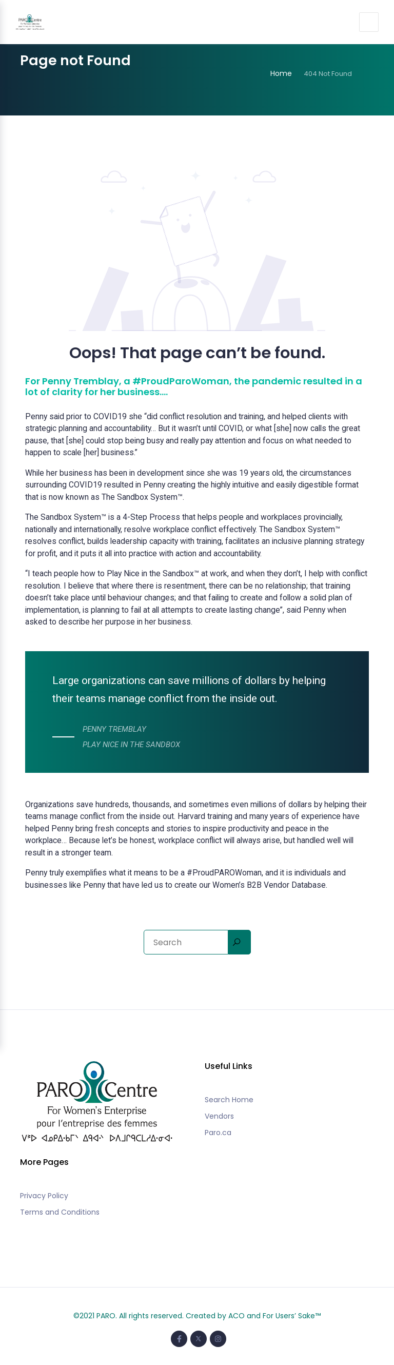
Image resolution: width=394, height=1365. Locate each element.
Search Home (229, 1100)
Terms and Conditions (60, 1212)
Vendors (219, 1116)
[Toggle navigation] (368, 22)
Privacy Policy (44, 1196)
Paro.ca (218, 1132)
